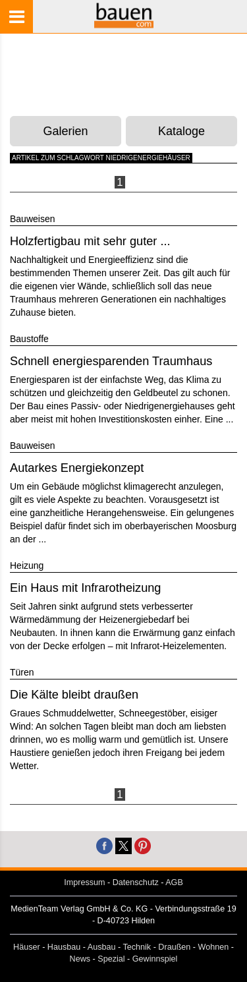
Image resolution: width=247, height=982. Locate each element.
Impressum (84, 882)
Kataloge (181, 131)
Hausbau (63, 947)
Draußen (174, 947)
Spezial (110, 959)
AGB (174, 882)
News (80, 959)
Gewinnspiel (155, 959)
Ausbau (102, 947)
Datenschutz (136, 882)
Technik (137, 947)
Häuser (26, 947)
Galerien (65, 131)
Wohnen (213, 947)
